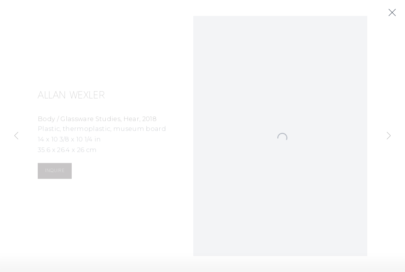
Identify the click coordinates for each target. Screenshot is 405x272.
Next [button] (389, 136)
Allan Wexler (71, 96)
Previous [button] (16, 136)
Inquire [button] (55, 172)
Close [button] (394, 13)
